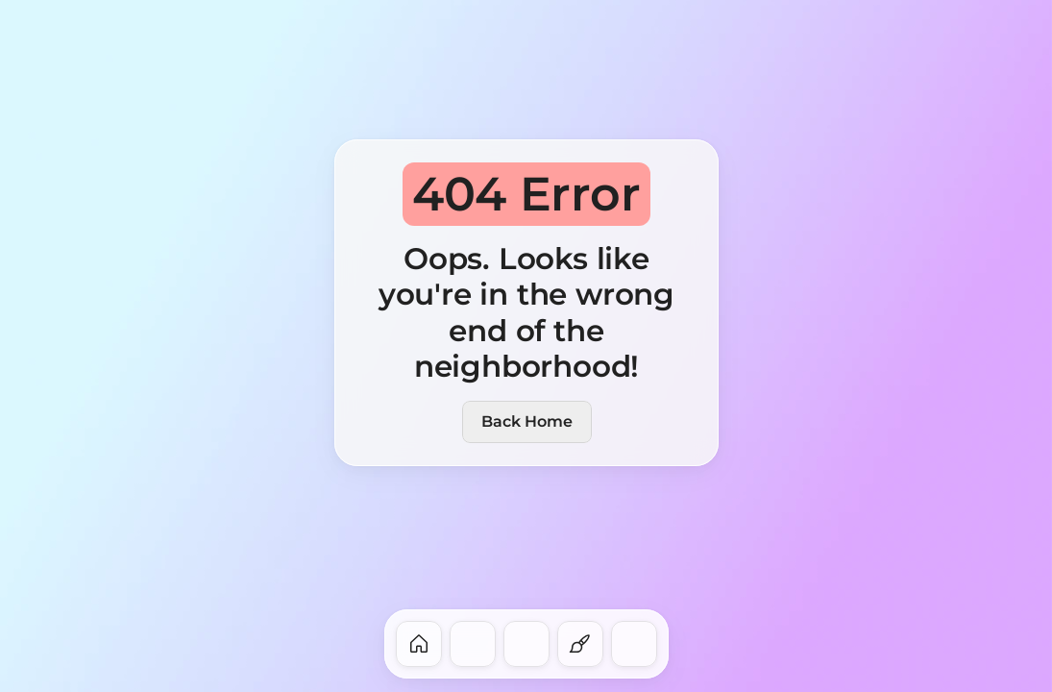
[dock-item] (419, 644)
